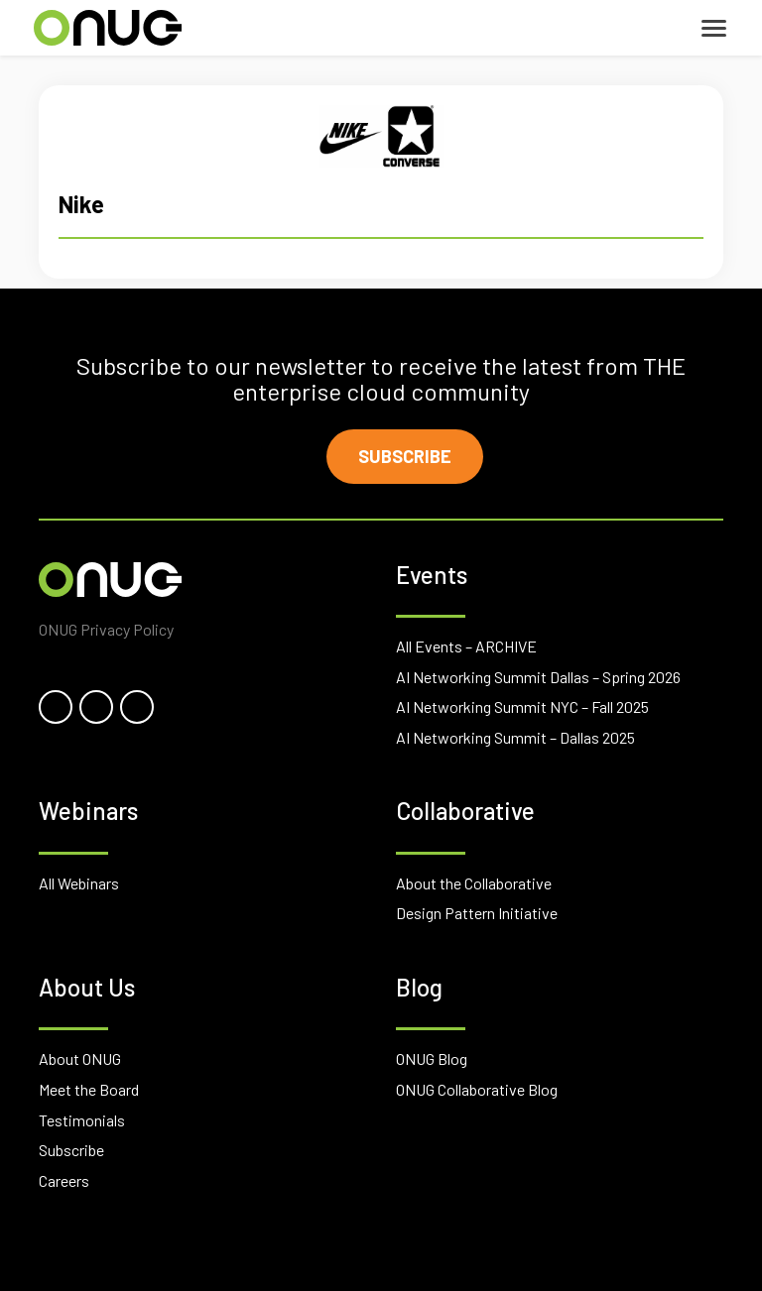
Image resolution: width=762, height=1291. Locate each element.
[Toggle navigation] (714, 28)
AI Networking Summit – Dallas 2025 (515, 737)
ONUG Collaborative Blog (477, 1089)
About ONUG (80, 1058)
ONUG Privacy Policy (106, 629)
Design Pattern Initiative (477, 912)
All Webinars (79, 883)
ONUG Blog (431, 1058)
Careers (64, 1180)
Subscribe (404, 456)
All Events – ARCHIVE (466, 646)
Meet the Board (89, 1089)
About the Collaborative (474, 883)
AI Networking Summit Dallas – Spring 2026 (538, 676)
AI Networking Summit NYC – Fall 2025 (522, 706)
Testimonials (82, 1120)
